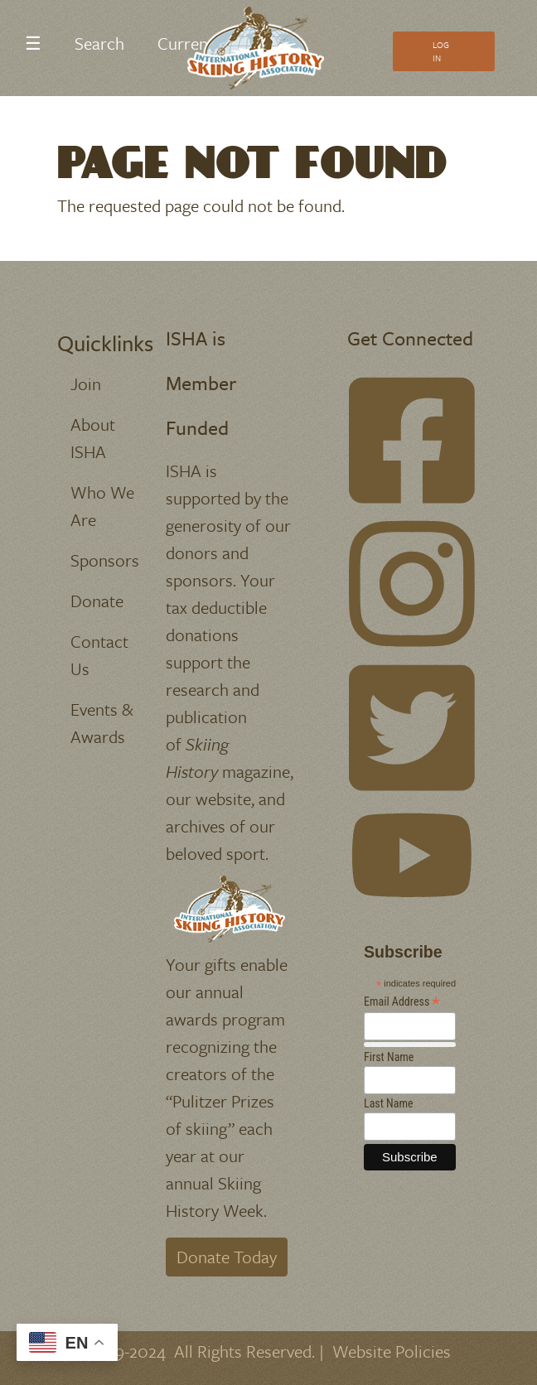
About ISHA (92, 438)
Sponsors (104, 560)
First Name (389, 1057)
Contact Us (99, 655)
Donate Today (227, 1256)
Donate (96, 600)
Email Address (402, 1002)
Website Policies (391, 1351)
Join (85, 383)
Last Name (389, 1103)
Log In (441, 51)
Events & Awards (101, 723)
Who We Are (102, 506)
